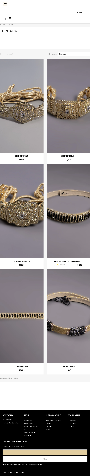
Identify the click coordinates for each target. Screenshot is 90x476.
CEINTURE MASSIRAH (22, 261)
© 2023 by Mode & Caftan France (13, 472)
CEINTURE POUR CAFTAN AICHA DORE (68, 261)
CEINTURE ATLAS (21, 366)
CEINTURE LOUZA (21, 156)
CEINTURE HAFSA (68, 366)
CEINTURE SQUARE (68, 156)
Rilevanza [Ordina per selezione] (74, 54)
